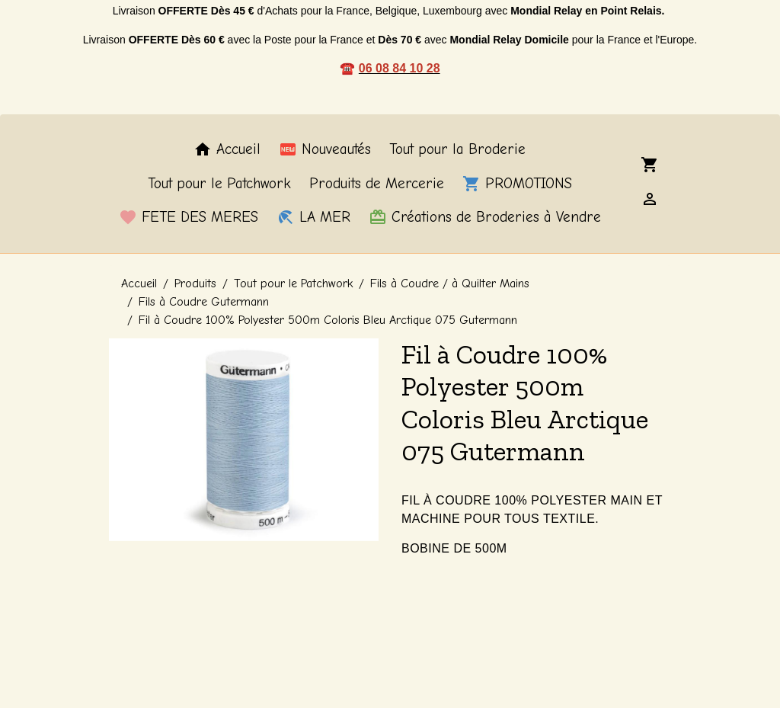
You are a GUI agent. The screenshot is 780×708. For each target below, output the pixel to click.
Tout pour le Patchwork (219, 183)
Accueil (227, 149)
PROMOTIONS (517, 184)
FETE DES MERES (188, 217)
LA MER (313, 217)
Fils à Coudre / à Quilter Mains (449, 283)
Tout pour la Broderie (457, 149)
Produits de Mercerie (376, 183)
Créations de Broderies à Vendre (485, 217)
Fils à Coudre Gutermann (204, 302)
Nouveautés (325, 149)
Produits (195, 283)
